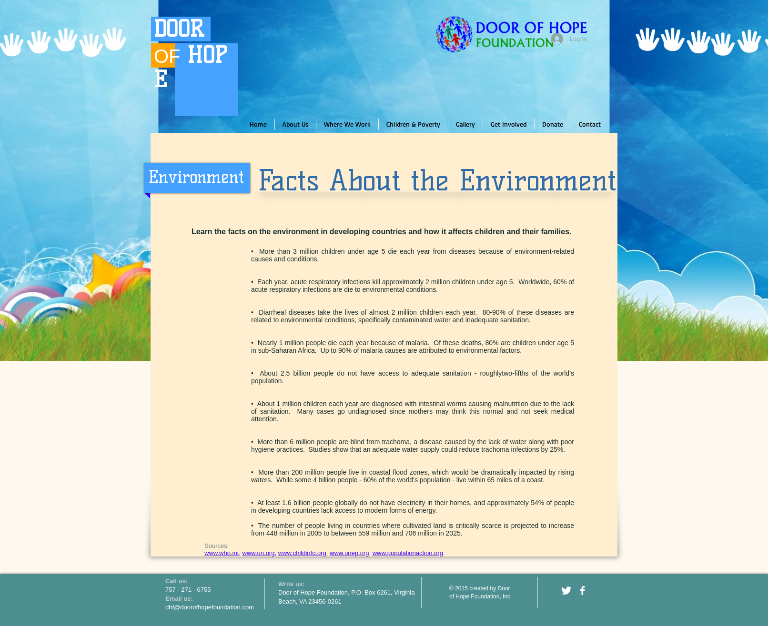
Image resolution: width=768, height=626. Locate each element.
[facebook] (582, 590)
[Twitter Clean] (566, 590)
